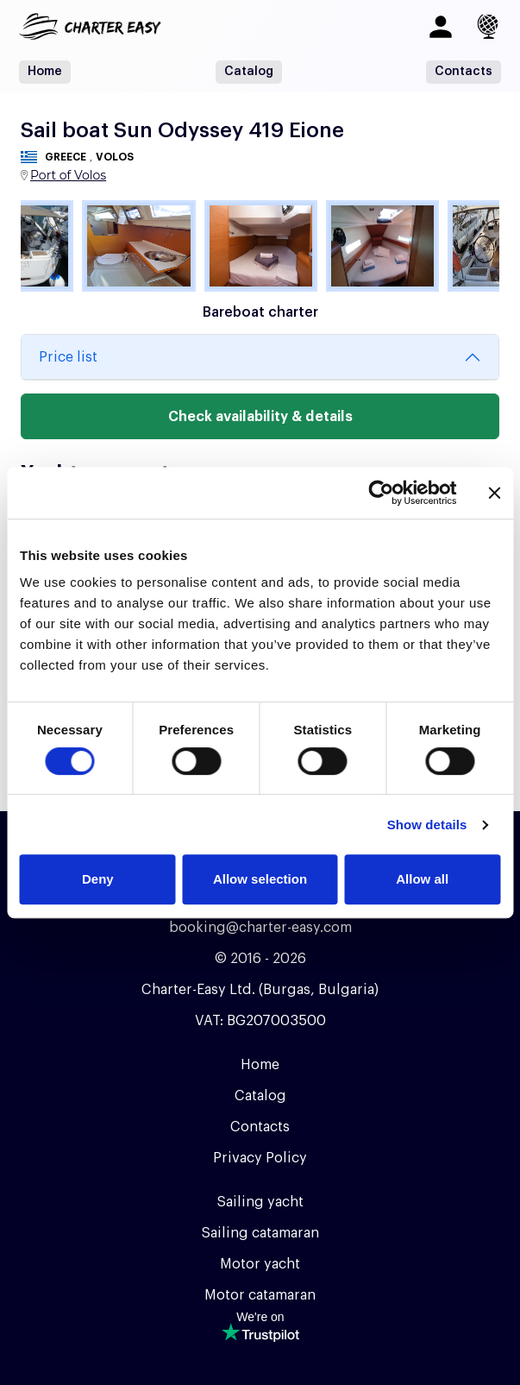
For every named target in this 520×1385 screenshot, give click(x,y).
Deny (98, 879)
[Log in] (440, 26)
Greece (65, 157)
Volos (115, 157)
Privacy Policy (260, 1158)
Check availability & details (260, 417)
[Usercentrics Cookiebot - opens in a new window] (380, 493)
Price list (68, 357)
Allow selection (260, 879)
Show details (427, 824)
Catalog (248, 72)
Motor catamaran (260, 1295)
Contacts (463, 72)
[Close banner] (494, 493)
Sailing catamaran (260, 1233)
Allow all (422, 879)
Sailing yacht (260, 1202)
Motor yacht (260, 1264)
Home (45, 72)
